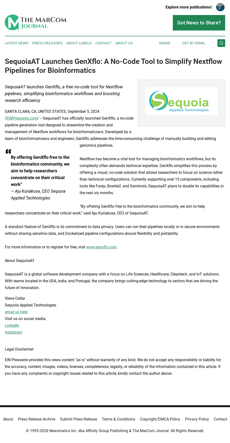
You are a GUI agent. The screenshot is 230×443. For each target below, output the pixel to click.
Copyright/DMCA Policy (160, 419)
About (8, 419)
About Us (123, 43)
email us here (16, 312)
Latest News (16, 43)
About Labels (79, 43)
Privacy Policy (197, 419)
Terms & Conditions (118, 419)
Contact (104, 43)
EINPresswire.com (22, 118)
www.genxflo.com (101, 247)
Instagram (13, 332)
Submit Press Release (78, 419)
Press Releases (47, 43)
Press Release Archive (36, 419)
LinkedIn (12, 325)
